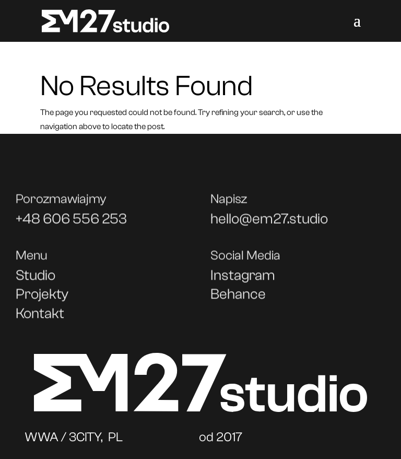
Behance (238, 297)
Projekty (42, 297)
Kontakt (40, 316)
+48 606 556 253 (71, 222)
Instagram (242, 278)
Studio (35, 278)
